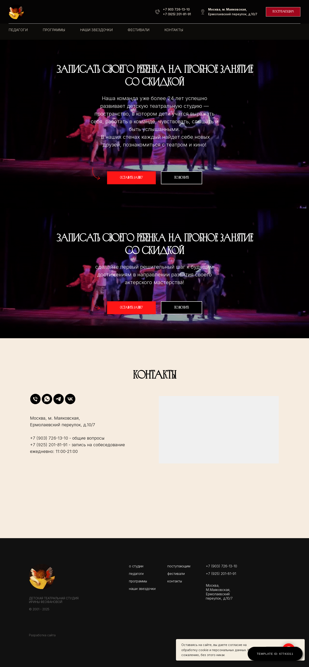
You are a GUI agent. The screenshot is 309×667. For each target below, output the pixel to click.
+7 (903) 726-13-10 (49, 438)
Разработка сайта (42, 635)
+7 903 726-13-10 (176, 9)
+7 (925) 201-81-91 (177, 14)
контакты (173, 30)
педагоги (18, 30)
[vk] (70, 399)
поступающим (178, 566)
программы (54, 30)
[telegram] (58, 399)
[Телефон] (35, 399)
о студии (136, 566)
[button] (131, 177)
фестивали (138, 30)
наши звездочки (96, 30)
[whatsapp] (47, 399)
